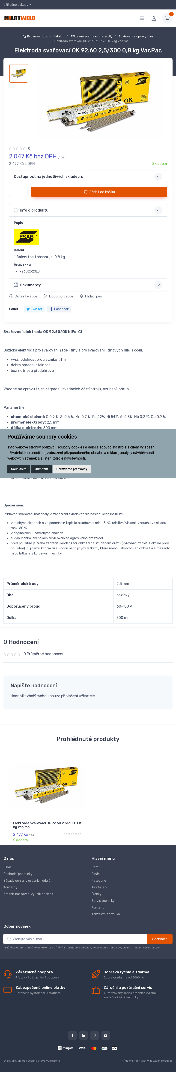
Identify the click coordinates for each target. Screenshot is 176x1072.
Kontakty (10, 887)
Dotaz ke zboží (23, 296)
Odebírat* (159, 939)
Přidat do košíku (99, 192)
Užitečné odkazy (15, 5)
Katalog (59, 36)
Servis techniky (103, 901)
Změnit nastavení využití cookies (28, 894)
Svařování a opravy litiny (136, 36)
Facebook (59, 309)
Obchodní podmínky (18, 874)
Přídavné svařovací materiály (91, 36)
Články (96, 894)
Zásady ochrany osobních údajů (26, 881)
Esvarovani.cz (37, 36)
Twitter (34, 309)
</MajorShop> (131, 1060)
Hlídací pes (91, 296)
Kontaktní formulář (106, 914)
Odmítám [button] (41, 469)
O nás (7, 867)
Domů (96, 867)
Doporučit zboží (59, 296)
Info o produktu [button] (31, 210)
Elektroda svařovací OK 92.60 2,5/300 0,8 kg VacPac (47, 825)
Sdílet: (14, 309)
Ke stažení (99, 887)
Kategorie (99, 881)
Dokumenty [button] (27, 284)
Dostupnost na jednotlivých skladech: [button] (48, 176)
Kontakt (98, 907)
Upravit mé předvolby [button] (71, 469)
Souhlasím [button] (19, 469)
